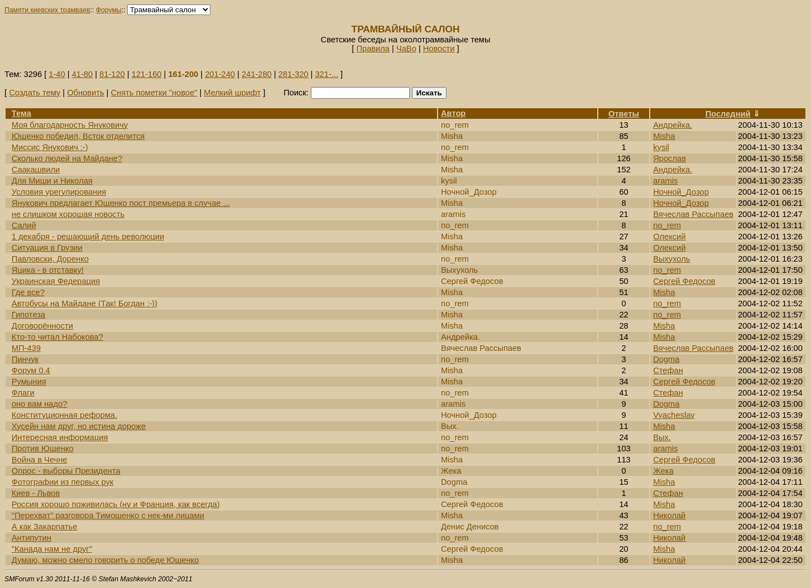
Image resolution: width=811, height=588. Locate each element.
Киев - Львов (36, 493)
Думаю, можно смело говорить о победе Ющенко (105, 560)
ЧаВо (406, 48)
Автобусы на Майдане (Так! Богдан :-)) (84, 303)
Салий (24, 225)
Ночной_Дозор (681, 191)
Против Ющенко (43, 448)
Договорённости (42, 325)
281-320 (294, 74)
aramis (665, 180)
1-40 (57, 74)
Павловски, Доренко (50, 258)
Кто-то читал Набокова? (57, 336)
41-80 (82, 74)
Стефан (668, 370)
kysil (661, 147)
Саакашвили (36, 169)
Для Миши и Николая (52, 180)
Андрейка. (672, 125)
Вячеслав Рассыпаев (693, 214)
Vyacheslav (673, 415)
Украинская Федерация (56, 281)
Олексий (669, 236)
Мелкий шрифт (232, 92)
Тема (21, 113)
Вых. (662, 437)
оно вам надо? (40, 403)
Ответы (623, 113)
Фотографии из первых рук (63, 482)
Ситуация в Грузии (47, 247)
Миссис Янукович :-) (50, 147)
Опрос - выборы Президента (66, 470)
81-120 (112, 74)
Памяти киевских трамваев (47, 10)
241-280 (257, 74)
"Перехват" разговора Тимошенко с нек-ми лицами (108, 515)
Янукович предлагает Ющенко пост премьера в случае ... (121, 203)
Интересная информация (60, 437)
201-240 (220, 74)
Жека (663, 470)
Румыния (29, 381)
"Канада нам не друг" (52, 548)
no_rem (667, 225)
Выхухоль (671, 258)
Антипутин (31, 537)
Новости (439, 48)
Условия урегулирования (59, 191)
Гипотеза (28, 314)
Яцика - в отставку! (48, 270)
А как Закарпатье (45, 526)
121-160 (147, 74)
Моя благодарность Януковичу (70, 125)
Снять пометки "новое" (154, 92)
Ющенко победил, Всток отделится (78, 136)
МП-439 (26, 348)
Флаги (23, 392)
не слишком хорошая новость (68, 214)
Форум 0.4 (31, 370)
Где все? (28, 292)
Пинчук (25, 359)
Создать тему (34, 92)
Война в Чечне (40, 459)
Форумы (109, 10)
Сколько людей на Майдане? (67, 158)
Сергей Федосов (684, 281)
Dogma (666, 359)
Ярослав (669, 158)
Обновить (85, 92)
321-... (326, 74)
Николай (669, 515)
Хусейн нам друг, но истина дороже (79, 426)
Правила (373, 48)
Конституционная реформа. (64, 415)
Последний (728, 113)
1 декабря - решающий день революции (88, 236)
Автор (453, 113)
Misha (664, 136)
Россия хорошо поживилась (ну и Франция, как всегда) (116, 504)
